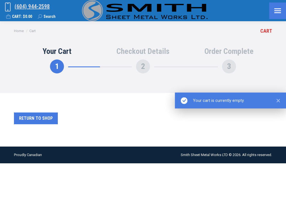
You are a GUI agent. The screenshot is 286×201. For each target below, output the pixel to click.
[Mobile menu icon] (277, 11)
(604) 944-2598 (32, 6)
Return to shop (36, 118)
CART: (19, 16)
